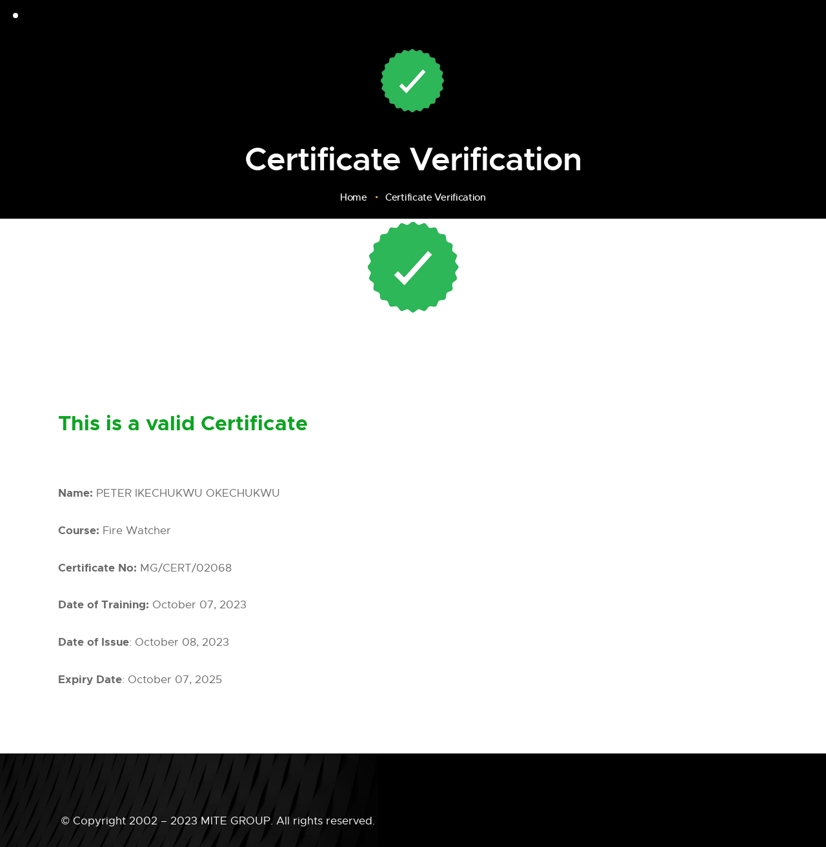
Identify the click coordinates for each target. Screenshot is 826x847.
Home (353, 197)
